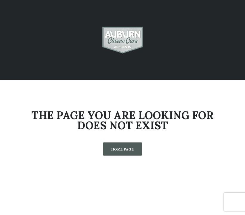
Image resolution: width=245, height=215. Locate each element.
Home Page (122, 149)
